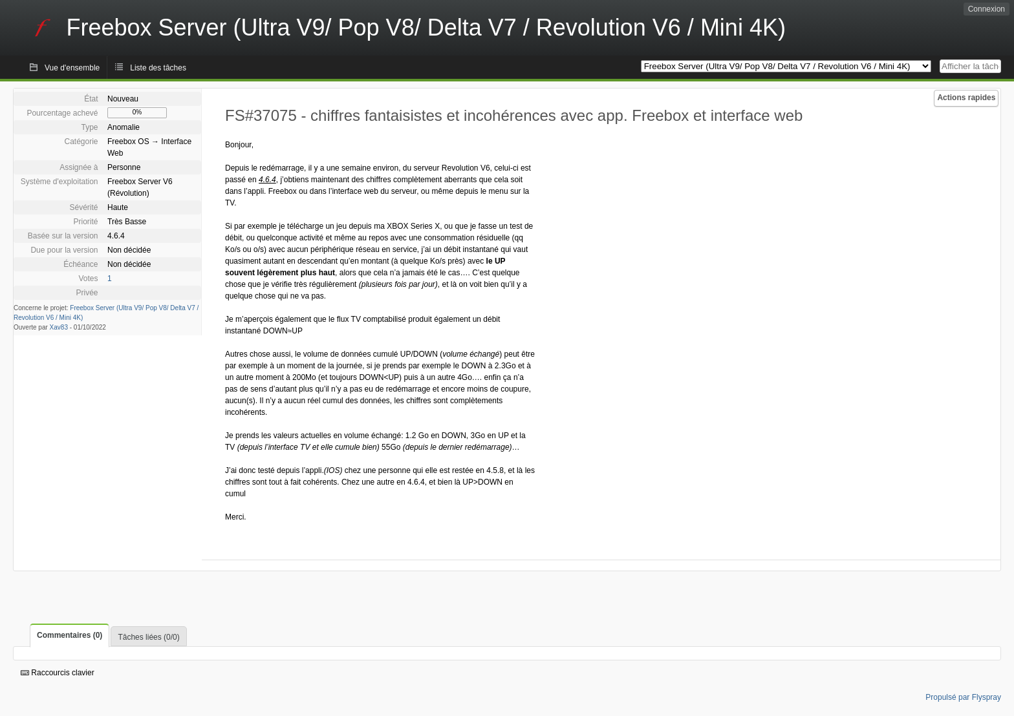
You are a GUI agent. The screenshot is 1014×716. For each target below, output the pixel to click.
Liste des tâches (158, 67)
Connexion (986, 9)
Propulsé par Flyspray (963, 697)
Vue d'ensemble (72, 67)
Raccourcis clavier (57, 672)
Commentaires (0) (69, 635)
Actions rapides (966, 97)
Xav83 (59, 327)
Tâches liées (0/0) (148, 637)
